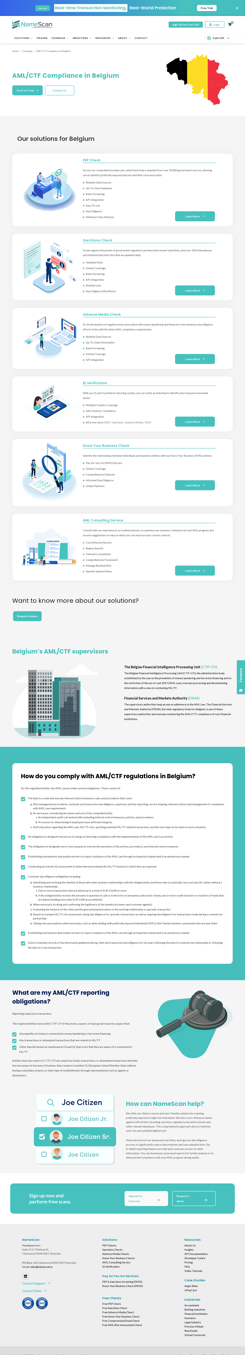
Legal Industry (192, 1322)
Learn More (195, 216)
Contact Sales (34, 1291)
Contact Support (36, 1283)
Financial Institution (195, 1313)
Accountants (191, 1305)
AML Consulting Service (116, 1262)
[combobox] (218, 38)
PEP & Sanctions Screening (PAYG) (122, 1281)
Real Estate (191, 1330)
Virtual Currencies (195, 1335)
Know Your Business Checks (118, 1258)
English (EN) (215, 38)
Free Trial (207, 8)
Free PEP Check (111, 1303)
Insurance (190, 1318)
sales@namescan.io (41, 1266)
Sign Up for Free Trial (185, 24)
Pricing (188, 1262)
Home (15, 51)
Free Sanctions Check (114, 1308)
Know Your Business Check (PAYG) (122, 1285)
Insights (189, 1249)
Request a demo (27, 616)
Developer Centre (194, 1258)
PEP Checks (109, 1245)
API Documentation (196, 1253)
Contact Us (60, 90)
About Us (190, 1245)
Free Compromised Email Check (121, 1320)
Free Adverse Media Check (118, 1312)
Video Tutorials (193, 1270)
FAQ (187, 1266)
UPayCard (190, 1290)
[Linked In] (25, 1276)
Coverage (27, 51)
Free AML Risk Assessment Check (122, 1324)
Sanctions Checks (112, 1249)
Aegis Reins (191, 1285)
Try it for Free (27, 90)
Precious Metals (193, 1326)
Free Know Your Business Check (121, 1316)
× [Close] (237, 8)
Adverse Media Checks (115, 1253)
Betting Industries (194, 1309)
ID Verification (110, 1266)
